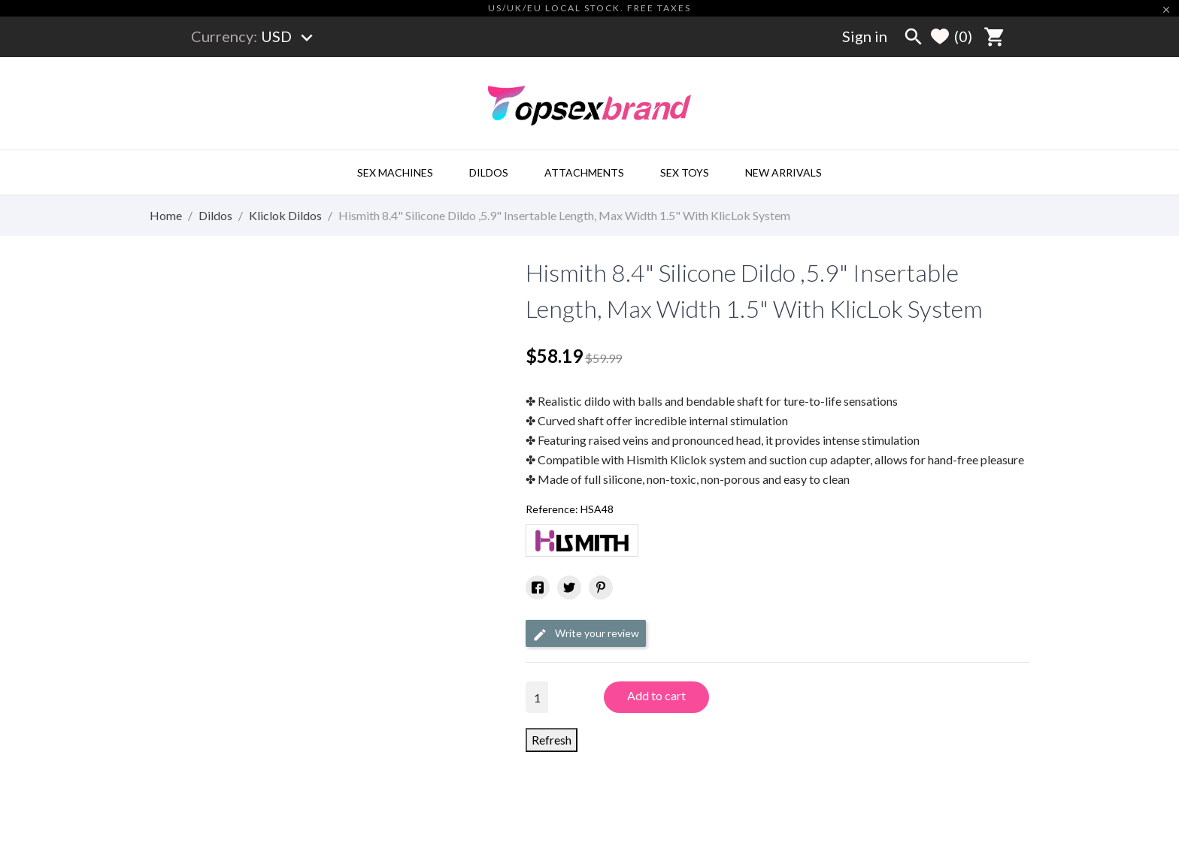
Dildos (488, 172)
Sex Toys (684, 172)
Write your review (585, 634)
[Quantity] (537, 697)
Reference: (552, 509)
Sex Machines (395, 172)
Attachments (584, 172)
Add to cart (656, 695)
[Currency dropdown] (289, 36)
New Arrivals (783, 172)
